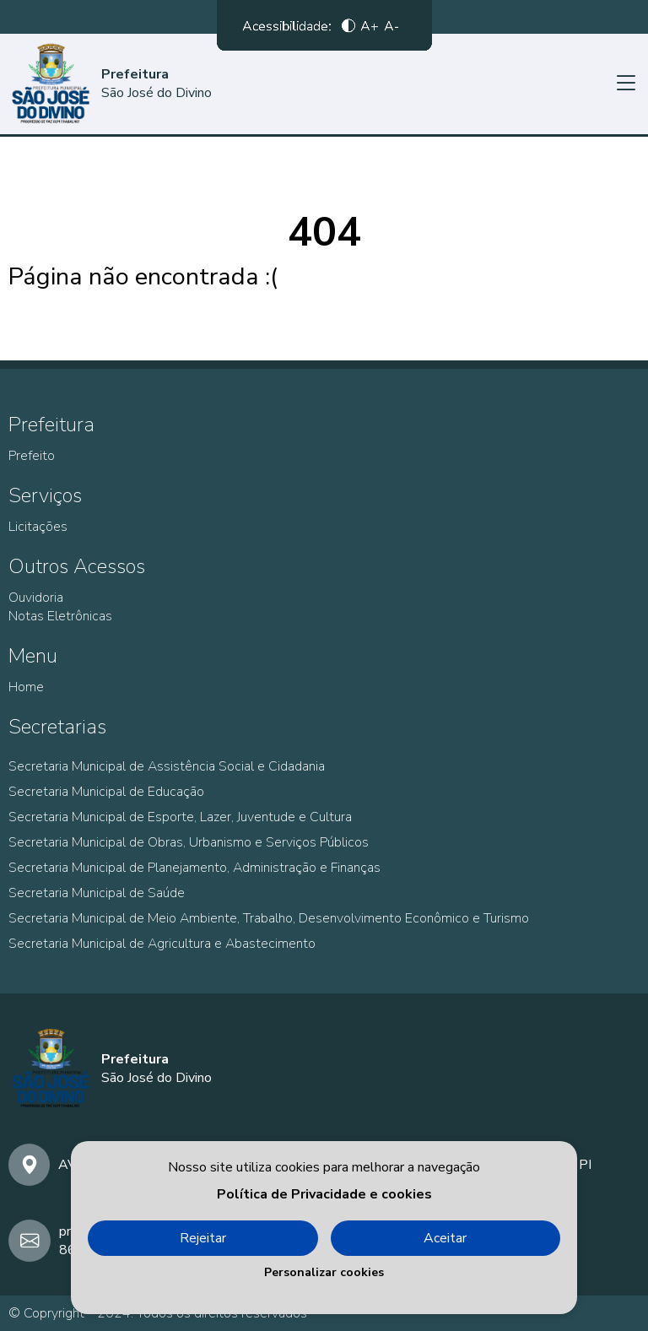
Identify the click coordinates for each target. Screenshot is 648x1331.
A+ (369, 29)
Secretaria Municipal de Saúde (96, 893)
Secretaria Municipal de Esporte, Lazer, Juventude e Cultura (180, 817)
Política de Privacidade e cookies (324, 1194)
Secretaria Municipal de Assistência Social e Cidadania (166, 766)
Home (26, 687)
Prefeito (31, 455)
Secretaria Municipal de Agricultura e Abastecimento (162, 943)
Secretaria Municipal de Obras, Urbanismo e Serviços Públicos (188, 842)
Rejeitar (203, 1238)
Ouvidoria (35, 597)
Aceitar (445, 1238)
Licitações (38, 526)
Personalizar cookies (324, 1272)
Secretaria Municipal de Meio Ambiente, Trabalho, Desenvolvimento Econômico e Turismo (268, 918)
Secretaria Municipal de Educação (106, 791)
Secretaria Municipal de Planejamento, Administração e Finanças (194, 867)
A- (391, 29)
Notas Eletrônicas (60, 616)
